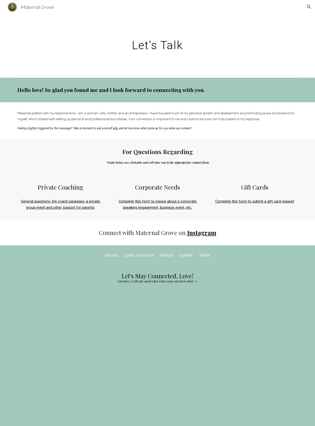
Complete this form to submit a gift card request (254, 201)
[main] (157, 43)
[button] (309, 7)
